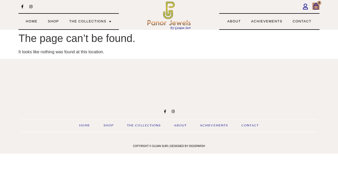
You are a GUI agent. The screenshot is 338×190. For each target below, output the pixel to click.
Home (31, 21)
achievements (266, 21)
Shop (53, 21)
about (234, 21)
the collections (90, 21)
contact (302, 21)
